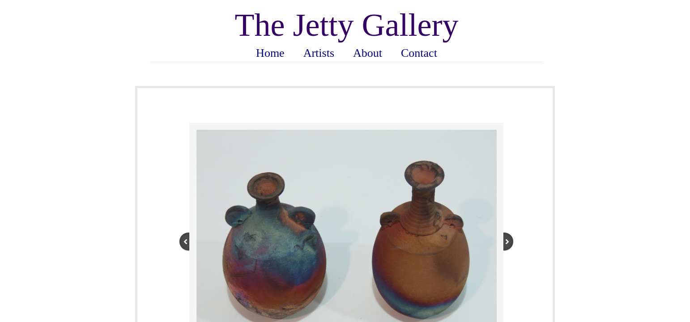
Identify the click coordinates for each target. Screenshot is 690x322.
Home (270, 53)
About (367, 53)
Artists (318, 53)
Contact (419, 53)
